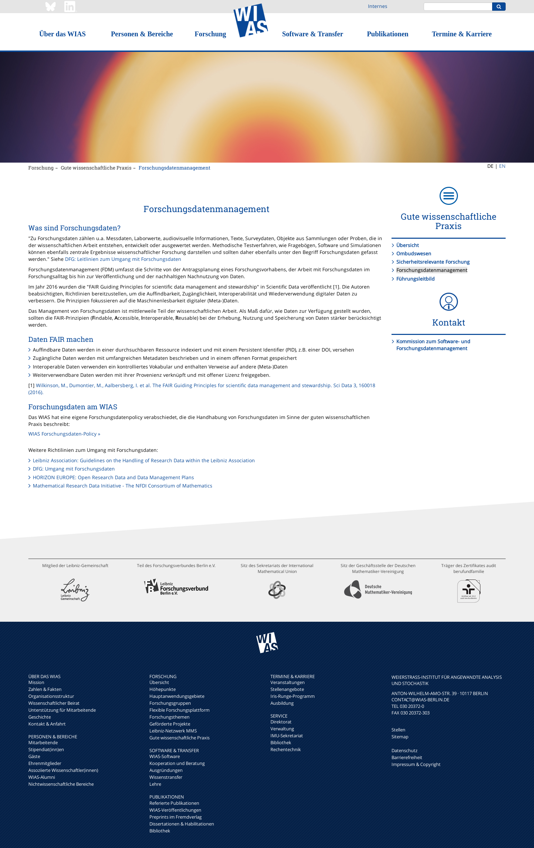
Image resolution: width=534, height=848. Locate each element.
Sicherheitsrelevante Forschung (433, 261)
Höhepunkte (162, 689)
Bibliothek (159, 831)
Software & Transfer (312, 34)
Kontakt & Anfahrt (47, 724)
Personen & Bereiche (142, 34)
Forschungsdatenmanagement (174, 167)
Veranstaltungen (287, 682)
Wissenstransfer (165, 777)
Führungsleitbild (415, 278)
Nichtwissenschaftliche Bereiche (61, 784)
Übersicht (407, 245)
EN (502, 166)
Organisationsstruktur (51, 696)
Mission (36, 682)
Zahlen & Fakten (45, 689)
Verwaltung (282, 729)
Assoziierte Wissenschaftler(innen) (63, 770)
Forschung (210, 34)
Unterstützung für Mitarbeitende (62, 710)
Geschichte (39, 717)
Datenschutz (404, 750)
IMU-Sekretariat (286, 735)
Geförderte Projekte (169, 724)
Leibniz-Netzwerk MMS (173, 731)
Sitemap (400, 736)
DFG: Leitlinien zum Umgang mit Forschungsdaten (123, 259)
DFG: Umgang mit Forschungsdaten (74, 468)
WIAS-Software (164, 756)
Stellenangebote (287, 689)
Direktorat (281, 722)
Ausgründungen (166, 770)
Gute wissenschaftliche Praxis (96, 167)
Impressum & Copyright (416, 764)
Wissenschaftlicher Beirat (54, 703)
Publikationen (387, 34)
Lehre (155, 784)
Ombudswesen (413, 253)
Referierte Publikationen (174, 803)
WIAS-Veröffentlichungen (175, 810)
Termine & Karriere (462, 34)
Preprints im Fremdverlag (175, 817)
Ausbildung (282, 703)
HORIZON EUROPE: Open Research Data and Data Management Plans (113, 477)
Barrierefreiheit (407, 757)
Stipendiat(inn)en (46, 749)
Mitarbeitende (43, 742)
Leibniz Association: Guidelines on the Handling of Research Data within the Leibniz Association (144, 460)
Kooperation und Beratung (177, 763)
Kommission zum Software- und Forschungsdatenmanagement (433, 345)
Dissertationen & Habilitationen (181, 824)
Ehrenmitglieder (44, 763)
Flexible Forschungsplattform (179, 710)
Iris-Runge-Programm (292, 696)
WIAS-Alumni (41, 777)
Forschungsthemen (169, 717)
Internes (377, 6)
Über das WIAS (62, 34)
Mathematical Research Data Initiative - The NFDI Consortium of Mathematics (122, 485)
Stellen (398, 730)
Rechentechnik (285, 749)
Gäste (34, 756)
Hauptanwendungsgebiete (176, 696)
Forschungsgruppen (170, 703)
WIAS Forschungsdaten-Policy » (64, 433)
